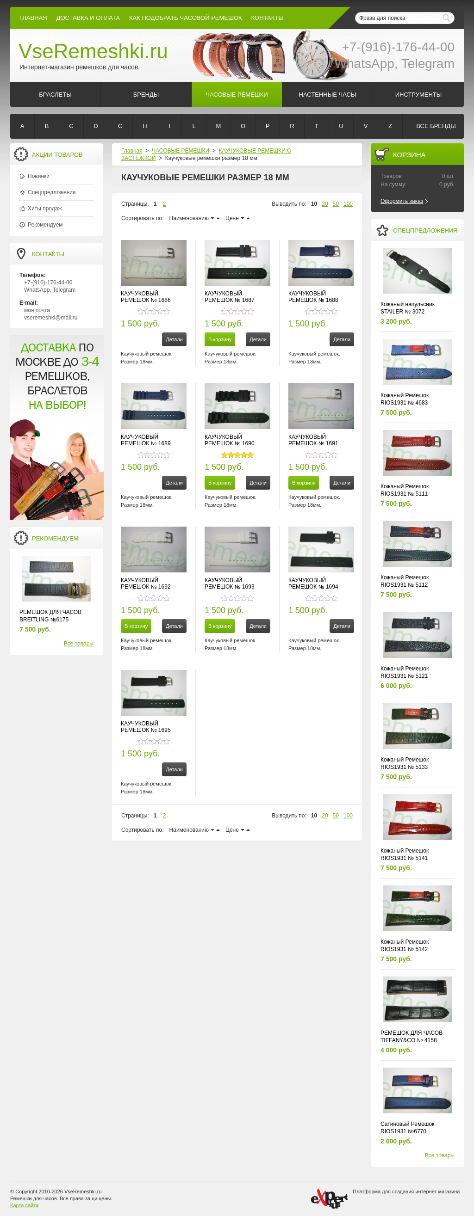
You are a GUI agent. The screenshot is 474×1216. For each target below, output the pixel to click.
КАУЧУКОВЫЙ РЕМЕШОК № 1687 (230, 296)
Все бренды (435, 126)
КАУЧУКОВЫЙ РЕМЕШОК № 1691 (313, 440)
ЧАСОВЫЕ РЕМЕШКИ (180, 150)
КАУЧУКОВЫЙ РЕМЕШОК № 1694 (313, 583)
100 (348, 204)
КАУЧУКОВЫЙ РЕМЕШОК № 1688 (313, 296)
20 (325, 204)
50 (336, 204)
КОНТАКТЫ (267, 17)
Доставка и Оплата (88, 17)
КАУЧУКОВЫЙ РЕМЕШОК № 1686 (146, 296)
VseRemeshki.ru (93, 51)
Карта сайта (24, 1205)
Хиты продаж (45, 208)
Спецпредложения (52, 192)
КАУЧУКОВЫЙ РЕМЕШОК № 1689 (146, 440)
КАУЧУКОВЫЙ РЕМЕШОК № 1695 (146, 726)
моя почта (37, 310)
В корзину (219, 339)
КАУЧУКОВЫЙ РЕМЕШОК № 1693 (230, 583)
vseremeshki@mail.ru (51, 317)
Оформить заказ (401, 201)
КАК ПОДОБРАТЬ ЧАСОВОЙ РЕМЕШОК (185, 17)
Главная (33, 17)
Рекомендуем (45, 224)
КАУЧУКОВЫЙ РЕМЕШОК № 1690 (230, 440)
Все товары (79, 643)
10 (314, 204)
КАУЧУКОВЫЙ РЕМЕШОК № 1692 (146, 583)
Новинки (39, 176)
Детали (174, 339)
